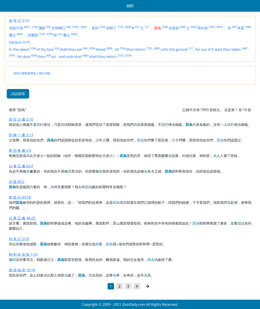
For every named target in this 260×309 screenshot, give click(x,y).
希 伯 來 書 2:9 (20, 150)
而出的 (202, 28)
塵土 (12, 35)
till (117, 49)
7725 (120, 27)
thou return (135, 49)
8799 (75, 27)
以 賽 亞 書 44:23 (22, 218)
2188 (35, 27)
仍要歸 (33, 35)
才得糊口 (58, 28)
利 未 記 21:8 (19, 238)
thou (41, 56)
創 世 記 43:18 (20, 197)
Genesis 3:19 (19, 42)
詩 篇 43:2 (16, 181)
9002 (27, 27)
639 (48, 27)
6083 (194, 27)
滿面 (41, 28)
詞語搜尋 (18, 93)
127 (147, 27)
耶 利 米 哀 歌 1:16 (23, 254)
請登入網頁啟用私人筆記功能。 (33, 73)
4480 (183, 27)
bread (101, 49)
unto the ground (174, 49)
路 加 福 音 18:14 (22, 270)
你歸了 (111, 28)
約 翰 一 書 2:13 (21, 135)
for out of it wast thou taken (218, 49)
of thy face (45, 49)
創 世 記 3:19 (19, 20)
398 (68, 27)
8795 (220, 27)
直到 (95, 28)
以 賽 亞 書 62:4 (21, 166)
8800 (128, 27)
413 (137, 27)
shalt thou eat (71, 49)
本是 (240, 28)
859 (234, 27)
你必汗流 (16, 28)
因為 (157, 28)
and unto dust (70, 56)
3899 (83, 27)
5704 (102, 27)
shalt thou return (103, 56)
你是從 (174, 28)
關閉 (130, 5)
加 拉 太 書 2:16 (21, 119)
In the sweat (19, 49)
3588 (165, 27)
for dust (24, 56)
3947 (212, 27)
